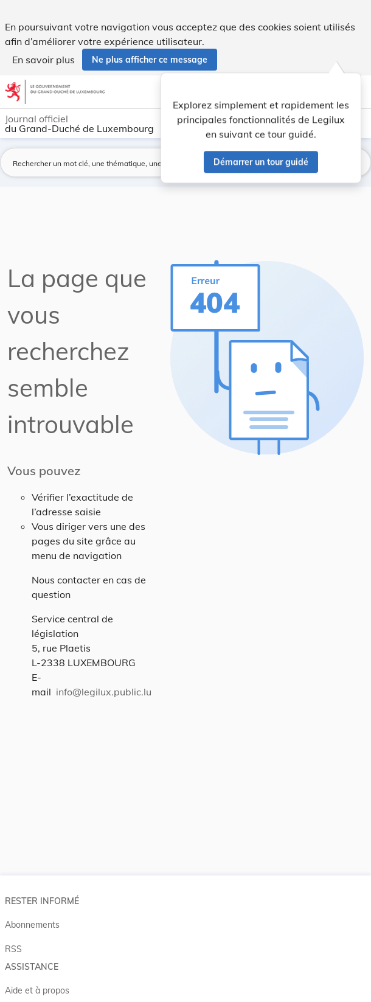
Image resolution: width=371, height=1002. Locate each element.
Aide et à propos (37, 990)
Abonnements (32, 924)
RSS (13, 949)
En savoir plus (43, 60)
